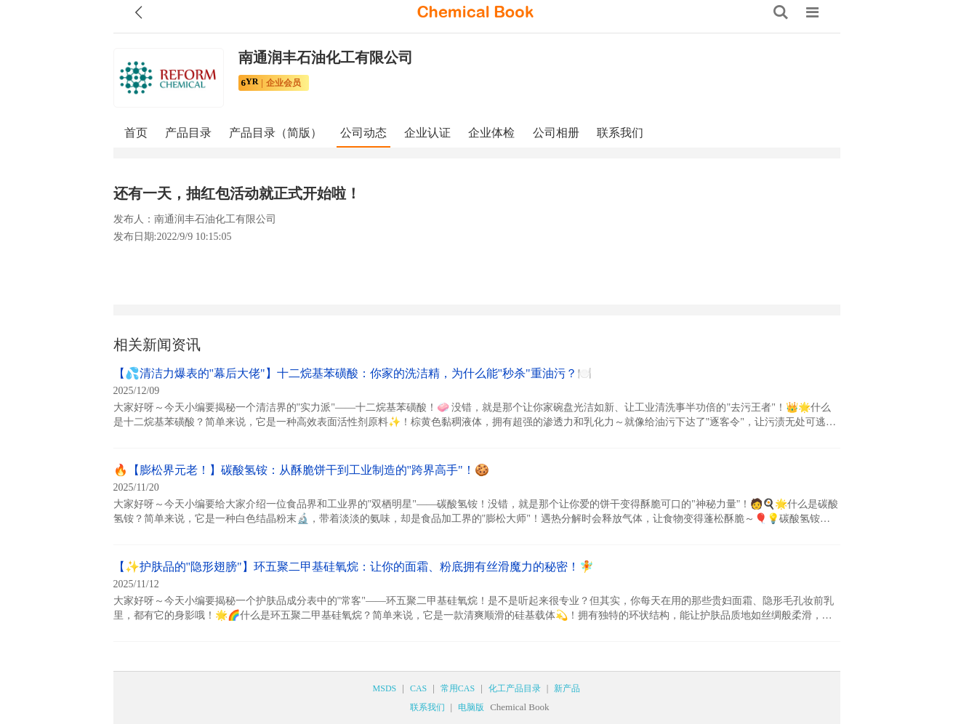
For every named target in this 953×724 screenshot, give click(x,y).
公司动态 (363, 132)
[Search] (780, 12)
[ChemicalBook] (475, 12)
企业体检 (491, 132)
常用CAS (458, 688)
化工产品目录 (514, 688)
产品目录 (188, 132)
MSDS (385, 688)
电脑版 (471, 707)
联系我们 (620, 132)
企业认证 (427, 132)
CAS (418, 688)
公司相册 (556, 132)
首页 (136, 132)
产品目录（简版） (275, 132)
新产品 (567, 688)
